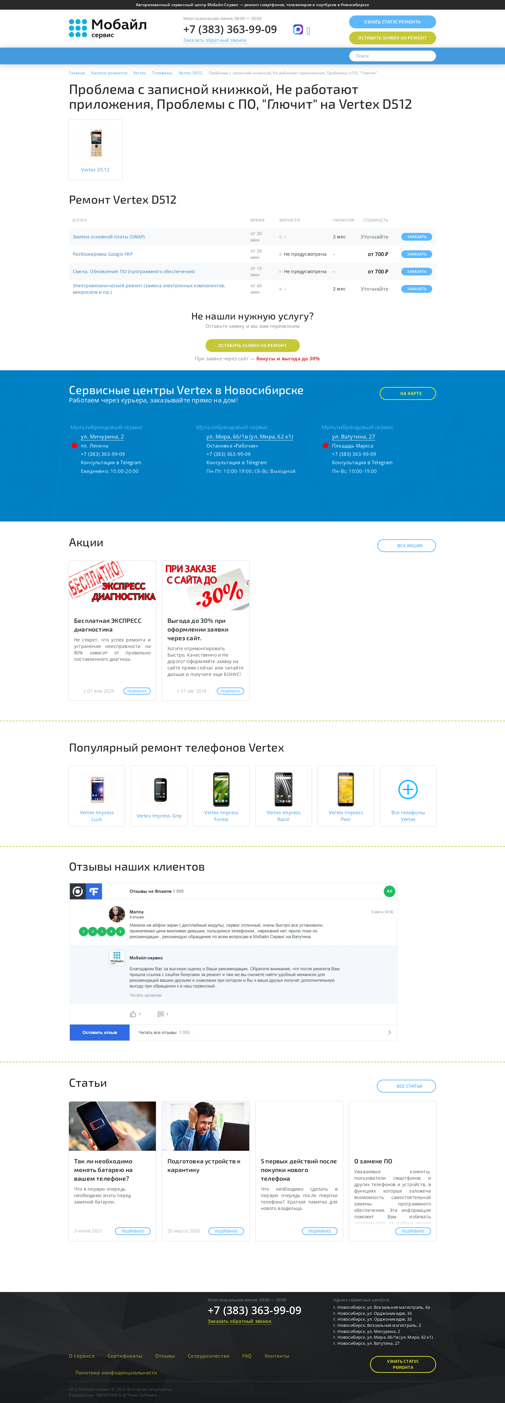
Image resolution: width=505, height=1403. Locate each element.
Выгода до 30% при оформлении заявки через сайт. (197, 629)
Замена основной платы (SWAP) (109, 237)
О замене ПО (373, 1161)
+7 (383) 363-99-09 (230, 29)
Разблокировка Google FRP (103, 254)
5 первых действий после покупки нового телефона (299, 1169)
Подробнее (137, 691)
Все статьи (404, 1086)
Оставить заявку (392, 38)
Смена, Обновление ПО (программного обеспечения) (134, 271)
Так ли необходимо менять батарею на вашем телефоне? (103, 1169)
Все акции (404, 545)
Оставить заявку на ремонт (252, 345)
